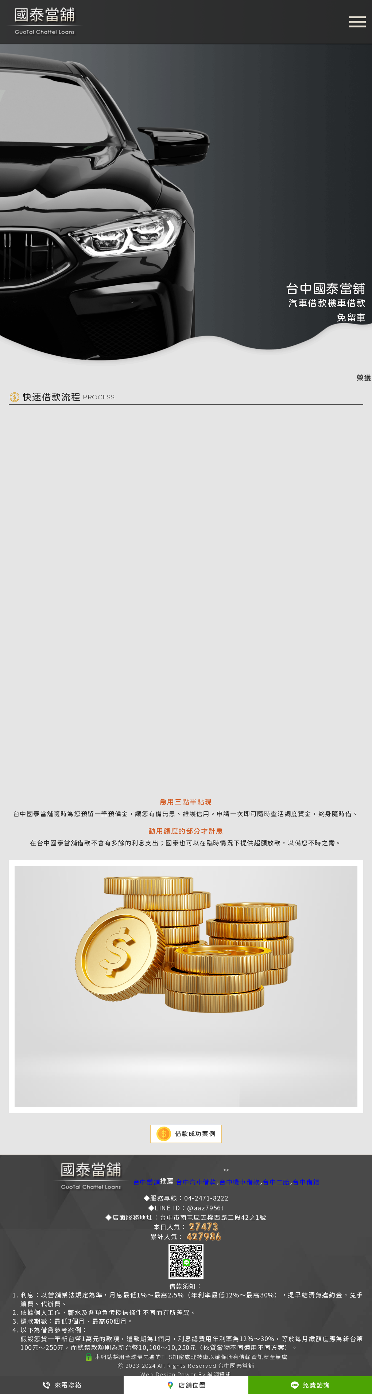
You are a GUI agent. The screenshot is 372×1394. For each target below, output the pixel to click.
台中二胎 (276, 1181)
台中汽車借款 (196, 1181)
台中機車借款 (239, 1181)
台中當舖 (146, 1181)
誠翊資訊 (219, 1374)
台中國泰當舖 (236, 1365)
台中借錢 (305, 1181)
